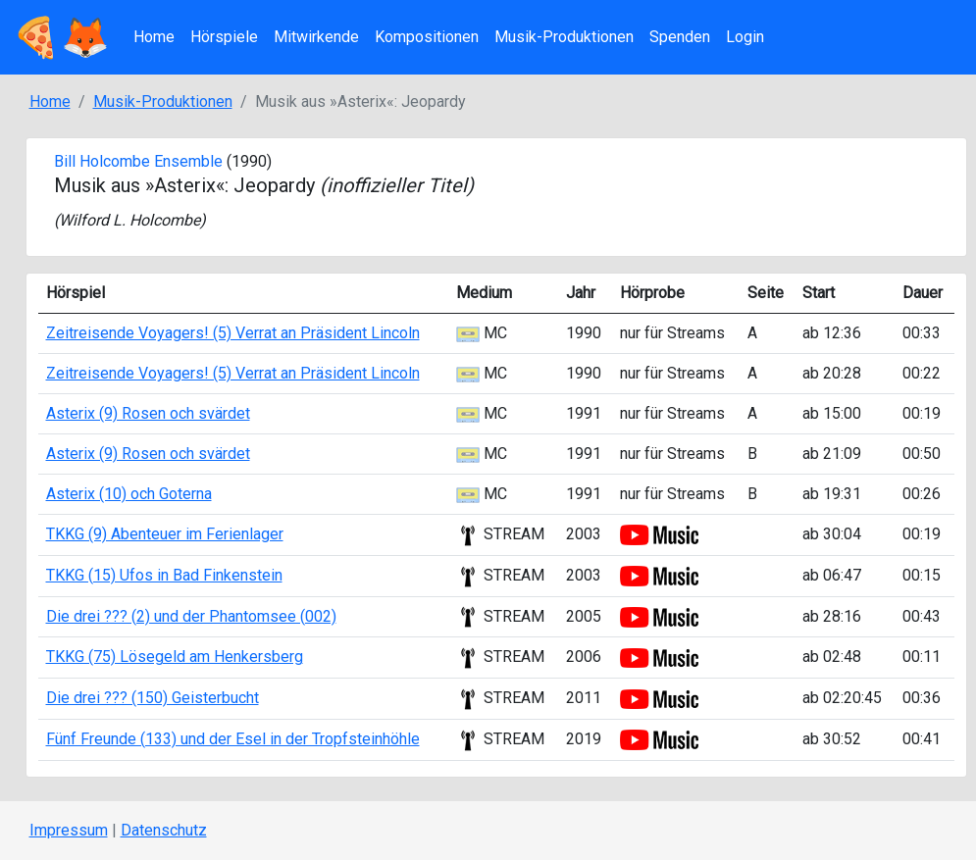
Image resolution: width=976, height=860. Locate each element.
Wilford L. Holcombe (129, 220)
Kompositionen (427, 36)
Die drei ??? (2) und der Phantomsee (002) (191, 616)
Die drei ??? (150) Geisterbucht (152, 697)
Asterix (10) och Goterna (129, 493)
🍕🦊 (61, 37)
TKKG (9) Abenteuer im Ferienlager (164, 534)
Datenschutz (164, 830)
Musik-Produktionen (564, 36)
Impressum (68, 830)
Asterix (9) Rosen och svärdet (148, 413)
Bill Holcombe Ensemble (138, 161)
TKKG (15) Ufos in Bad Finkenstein (164, 575)
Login (745, 36)
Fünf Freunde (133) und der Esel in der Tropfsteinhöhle (233, 739)
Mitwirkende (316, 36)
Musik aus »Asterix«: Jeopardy (264, 185)
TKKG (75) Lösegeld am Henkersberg (174, 656)
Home (154, 36)
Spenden (679, 36)
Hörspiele (224, 36)
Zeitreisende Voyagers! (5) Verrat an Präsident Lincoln (233, 333)
